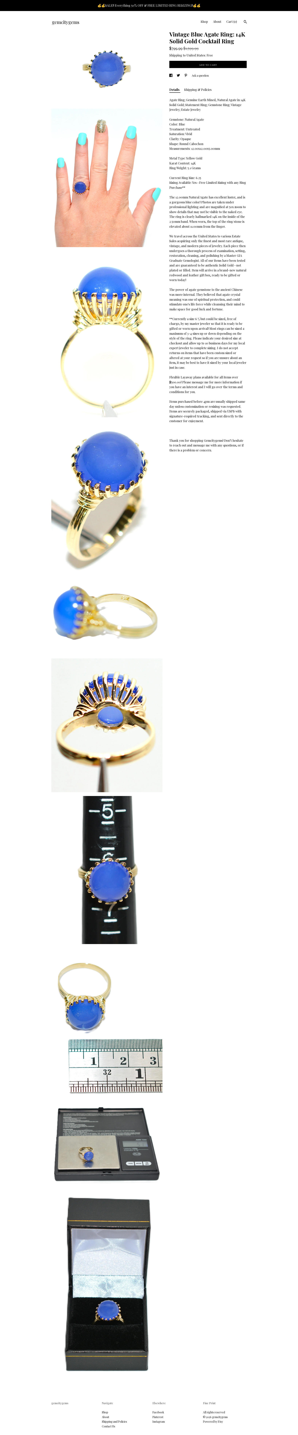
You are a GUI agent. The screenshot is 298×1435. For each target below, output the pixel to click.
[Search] (245, 22)
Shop (204, 22)
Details (174, 90)
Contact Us (108, 1426)
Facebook (158, 1412)
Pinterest (157, 1417)
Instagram (158, 1421)
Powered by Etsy (213, 1421)
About (217, 22)
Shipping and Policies (114, 1421)
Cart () (231, 22)
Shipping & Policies (198, 90)
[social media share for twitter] (179, 75)
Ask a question (200, 75)
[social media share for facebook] (171, 75)
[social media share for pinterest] (186, 75)
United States (195, 55)
